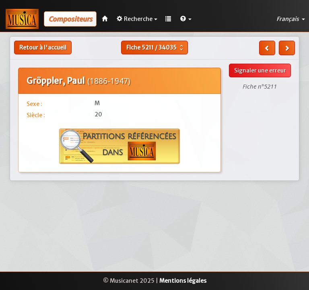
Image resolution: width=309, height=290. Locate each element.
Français (290, 19)
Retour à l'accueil (42, 47)
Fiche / (155, 47)
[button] (186, 19)
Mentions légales (182, 280)
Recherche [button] (137, 19)
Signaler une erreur (260, 70)
